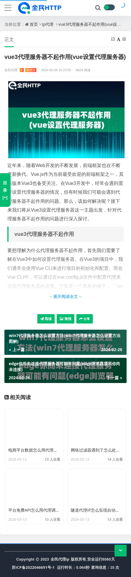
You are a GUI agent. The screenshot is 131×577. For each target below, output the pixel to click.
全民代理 (20, 70)
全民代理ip (60, 559)
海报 (65, 318)
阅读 (46, 318)
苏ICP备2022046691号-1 (33, 567)
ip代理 (47, 24)
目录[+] (4, 190)
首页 (34, 24)
